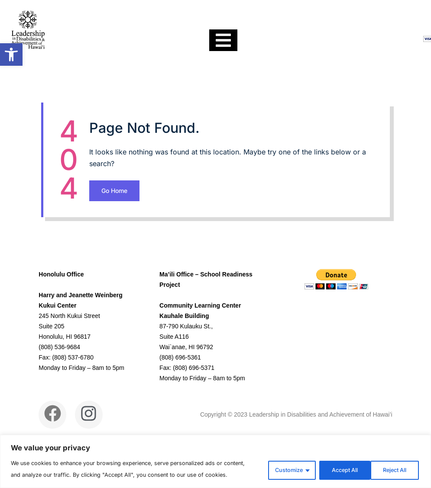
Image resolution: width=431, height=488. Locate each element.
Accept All (392, 462)
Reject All (335, 462)
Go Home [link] (196, 237)
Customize (276, 462)
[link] (11, 54)
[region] (215, 455)
